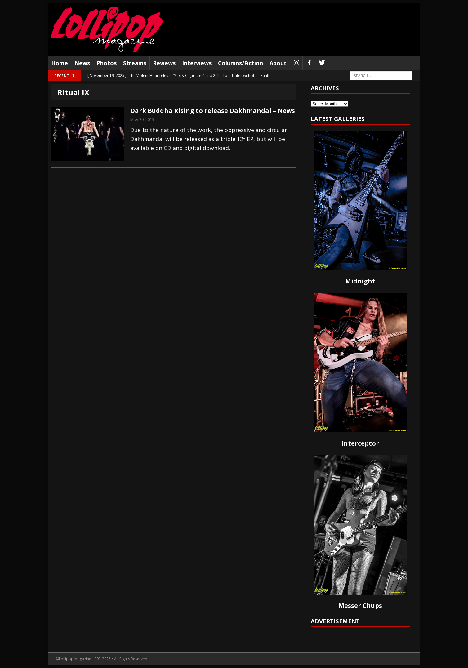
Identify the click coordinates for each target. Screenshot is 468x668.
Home (59, 63)
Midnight (360, 281)
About (278, 63)
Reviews (164, 63)
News (82, 63)
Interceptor (360, 443)
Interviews (197, 63)
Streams (134, 63)
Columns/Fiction (240, 63)
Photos (106, 63)
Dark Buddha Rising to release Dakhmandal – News (212, 110)
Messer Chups (360, 605)
